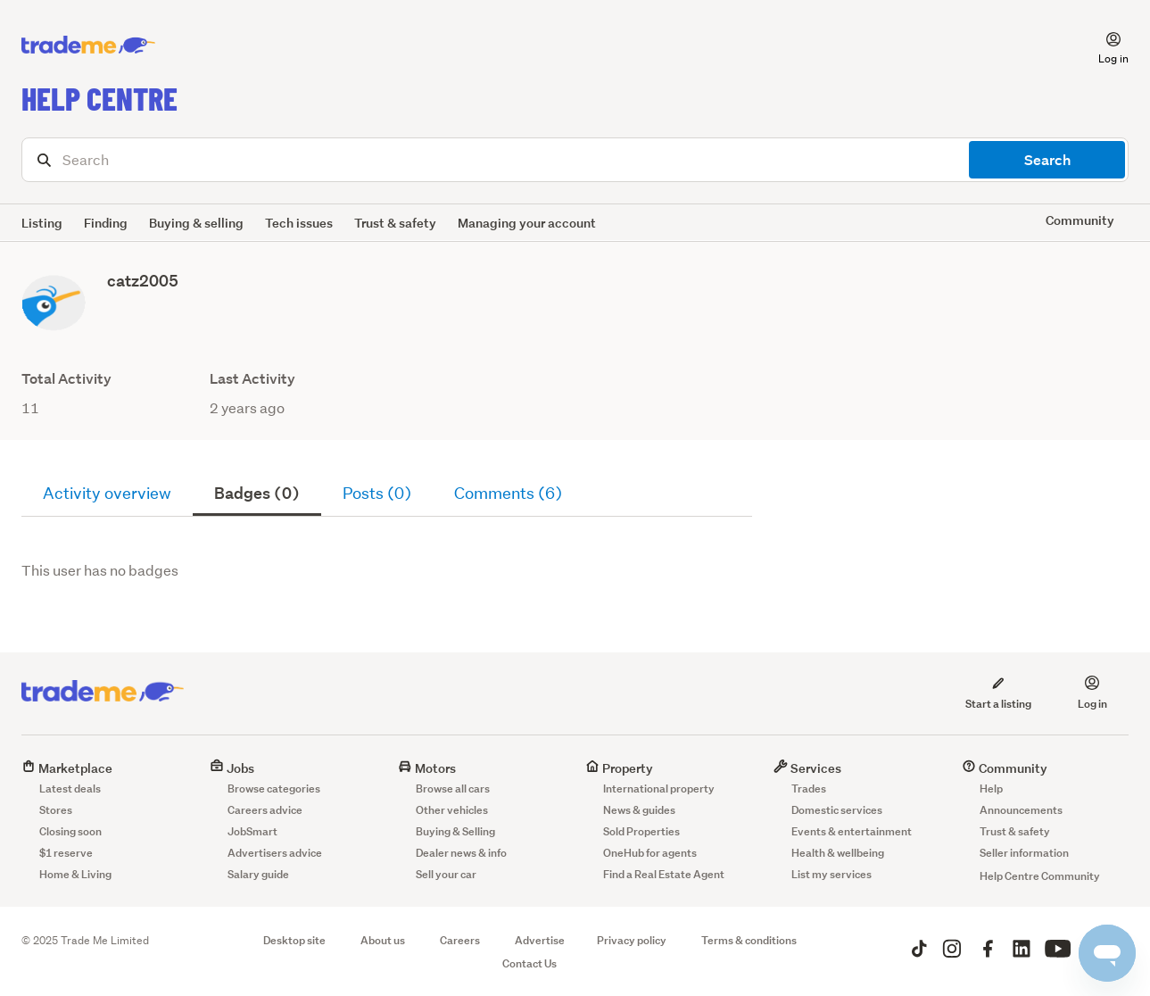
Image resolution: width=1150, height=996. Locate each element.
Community (1004, 767)
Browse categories (274, 788)
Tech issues (299, 222)
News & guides (639, 810)
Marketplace (66, 767)
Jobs (232, 767)
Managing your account (527, 222)
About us (382, 940)
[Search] (575, 159)
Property (619, 767)
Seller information (1024, 852)
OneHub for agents (650, 852)
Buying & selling (196, 222)
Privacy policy (631, 940)
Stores (55, 810)
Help (991, 788)
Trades (808, 788)
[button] (1103, 45)
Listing (41, 222)
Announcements (1021, 810)
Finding (106, 222)
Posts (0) (377, 493)
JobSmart (252, 831)
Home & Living (75, 874)
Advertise (540, 940)
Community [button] (1080, 220)
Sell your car (446, 874)
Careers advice (265, 810)
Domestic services (836, 810)
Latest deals (70, 788)
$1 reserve (66, 852)
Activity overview (107, 493)
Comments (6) (508, 493)
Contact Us (529, 963)
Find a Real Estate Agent (663, 874)
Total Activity (66, 378)
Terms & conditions (749, 940)
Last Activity (252, 378)
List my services (831, 874)
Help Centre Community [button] (1040, 876)
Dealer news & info (461, 852)
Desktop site (294, 940)
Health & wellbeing (837, 852)
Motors (427, 767)
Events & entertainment (851, 831)
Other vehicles (452, 810)
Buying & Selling (455, 831)
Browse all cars (453, 788)
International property (659, 788)
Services (807, 767)
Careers (460, 940)
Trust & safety (395, 222)
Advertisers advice (275, 852)
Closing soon (70, 831)
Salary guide (258, 874)
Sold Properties (641, 831)
